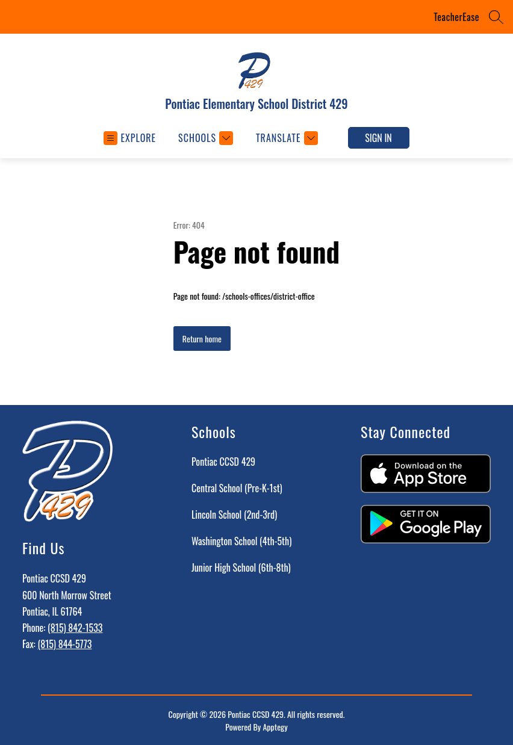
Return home (202, 338)
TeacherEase (456, 17)
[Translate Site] (285, 138)
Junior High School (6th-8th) (241, 567)
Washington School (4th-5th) (241, 541)
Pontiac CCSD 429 (223, 461)
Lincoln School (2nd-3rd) (234, 514)
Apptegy (275, 726)
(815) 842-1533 (75, 627)
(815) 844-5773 (64, 644)
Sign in (378, 138)
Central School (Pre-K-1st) (236, 488)
